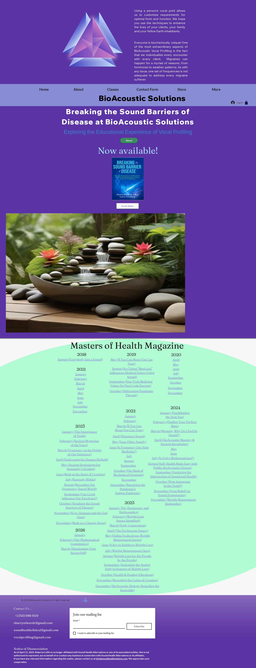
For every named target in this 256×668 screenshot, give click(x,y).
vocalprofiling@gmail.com (32, 637)
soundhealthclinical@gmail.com (36, 630)
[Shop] (246, 102)
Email (76, 620)
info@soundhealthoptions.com (111, 658)
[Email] (98, 625)
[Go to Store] (127, 206)
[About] (129, 140)
